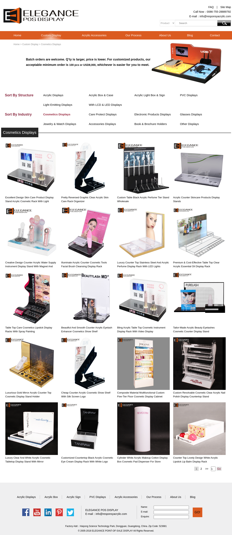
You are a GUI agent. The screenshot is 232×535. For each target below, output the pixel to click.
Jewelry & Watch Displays (59, 124)
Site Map (225, 7)
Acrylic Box (51, 497)
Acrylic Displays (53, 95)
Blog (190, 35)
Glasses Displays (191, 114)
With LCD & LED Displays (105, 104)
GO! (197, 512)
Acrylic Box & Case (101, 95)
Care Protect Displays (103, 114)
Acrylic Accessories (94, 35)
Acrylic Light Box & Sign (149, 95)
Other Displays (189, 124)
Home (17, 35)
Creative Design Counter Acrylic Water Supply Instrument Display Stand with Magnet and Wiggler (30, 266)
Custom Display (51, 35)
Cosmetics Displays (57, 114)
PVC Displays (189, 95)
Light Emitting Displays (57, 104)
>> (206, 468)
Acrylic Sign (74, 497)
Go (219, 468)
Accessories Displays (102, 124)
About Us (165, 35)
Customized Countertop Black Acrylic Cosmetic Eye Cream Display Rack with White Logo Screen (87, 461)
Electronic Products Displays (152, 114)
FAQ (211, 7)
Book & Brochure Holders (150, 124)
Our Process (133, 35)
